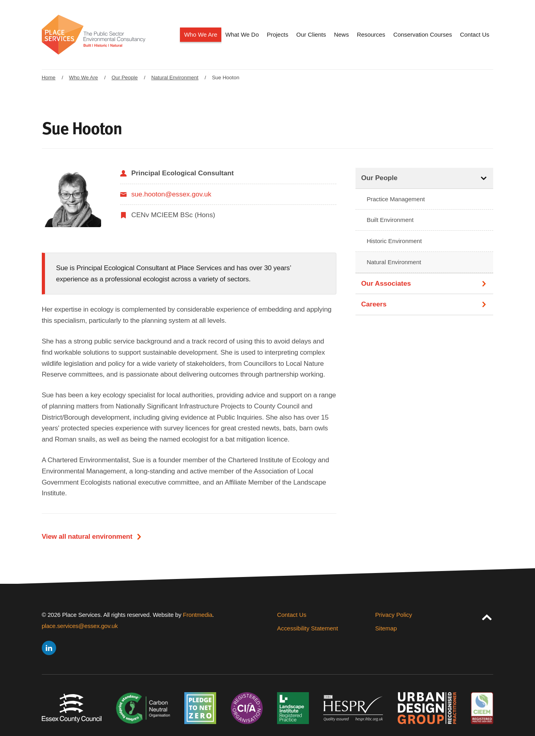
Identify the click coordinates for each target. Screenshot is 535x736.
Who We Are (200, 34)
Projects (277, 34)
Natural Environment (175, 77)
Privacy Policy (393, 614)
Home (49, 77)
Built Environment (390, 219)
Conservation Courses (422, 34)
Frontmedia (198, 614)
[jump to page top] (486, 615)
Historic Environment (394, 240)
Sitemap (386, 628)
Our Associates (386, 283)
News (341, 34)
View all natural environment (87, 536)
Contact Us (475, 34)
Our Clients (311, 34)
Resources (371, 34)
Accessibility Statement (307, 628)
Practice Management (396, 199)
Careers (374, 304)
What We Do (242, 34)
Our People (124, 77)
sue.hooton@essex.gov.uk (171, 194)
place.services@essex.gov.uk (80, 625)
